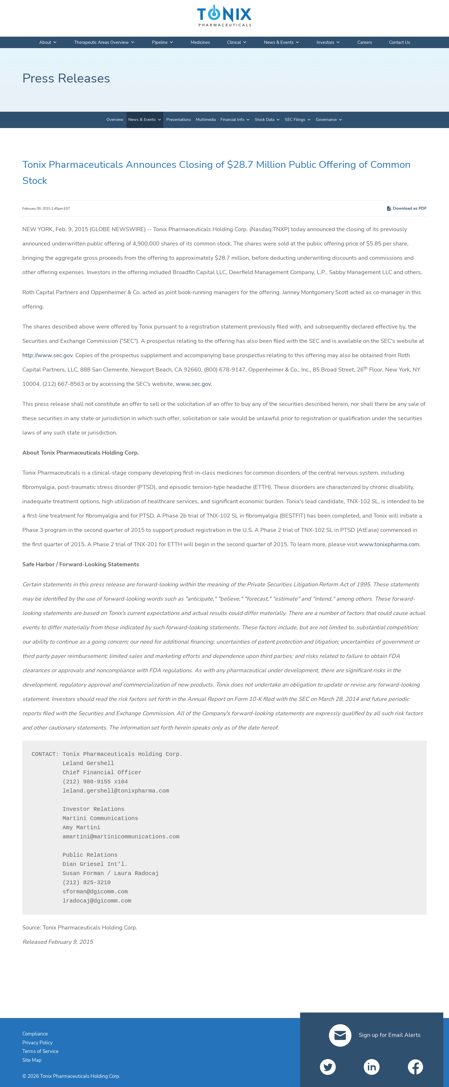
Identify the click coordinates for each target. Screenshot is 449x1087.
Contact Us (399, 42)
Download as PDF (406, 208)
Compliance (35, 1034)
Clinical (237, 42)
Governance (326, 119)
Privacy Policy (37, 1042)
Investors (328, 42)
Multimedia (206, 119)
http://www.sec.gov (47, 355)
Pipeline (163, 42)
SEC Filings (295, 119)
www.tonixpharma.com (389, 544)
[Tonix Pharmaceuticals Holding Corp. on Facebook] (415, 1067)
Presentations (178, 119)
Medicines (200, 42)
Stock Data (264, 119)
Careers (364, 42)
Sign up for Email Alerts (375, 1035)
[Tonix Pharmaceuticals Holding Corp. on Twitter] (328, 1067)
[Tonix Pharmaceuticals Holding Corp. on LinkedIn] (371, 1067)
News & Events (282, 42)
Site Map (32, 1060)
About (48, 42)
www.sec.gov (193, 384)
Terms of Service (40, 1051)
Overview (115, 119)
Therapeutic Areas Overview (104, 42)
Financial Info (232, 119)
